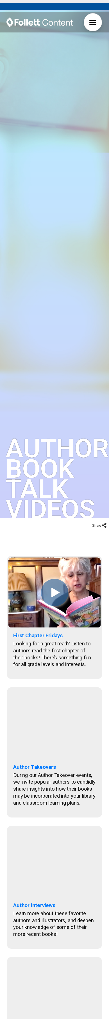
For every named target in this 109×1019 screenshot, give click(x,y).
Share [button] (97, 509)
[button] (93, 22)
